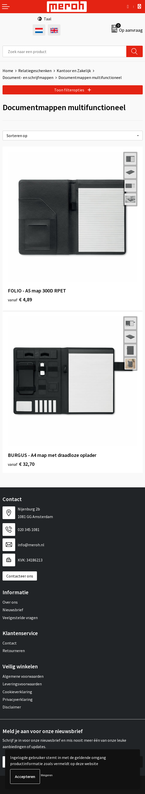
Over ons (10, 602)
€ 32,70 (21, 464)
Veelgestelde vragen (20, 617)
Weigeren (47, 775)
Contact (10, 643)
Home (8, 70)
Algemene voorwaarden (23, 676)
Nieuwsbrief (13, 609)
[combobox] (65, 51)
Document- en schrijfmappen (28, 77)
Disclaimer (12, 706)
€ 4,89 (20, 299)
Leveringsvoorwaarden (22, 683)
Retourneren (14, 650)
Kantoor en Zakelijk (74, 70)
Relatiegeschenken (35, 70)
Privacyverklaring (18, 699)
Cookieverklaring (17, 691)
